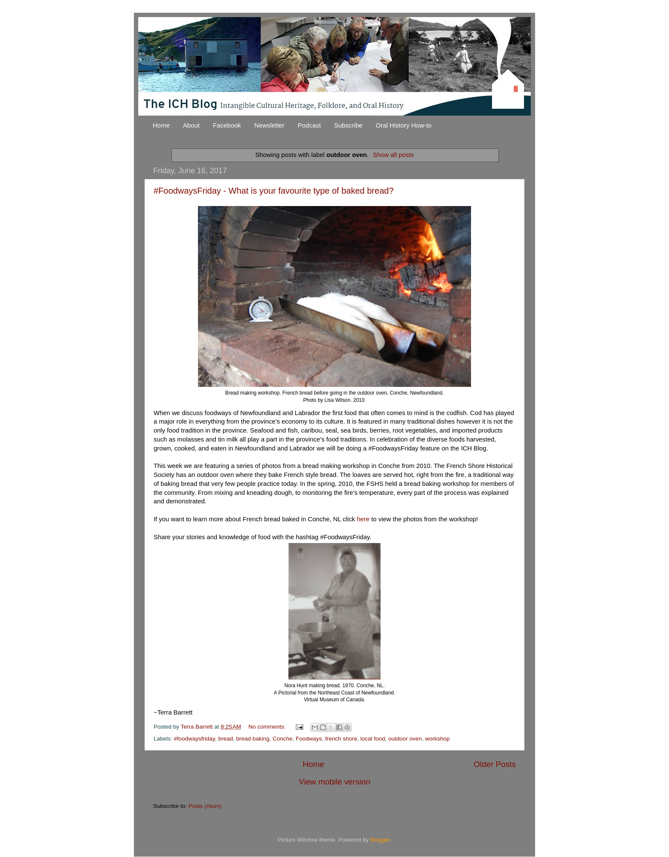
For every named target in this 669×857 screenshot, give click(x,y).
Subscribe (348, 125)
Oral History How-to (404, 125)
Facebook (227, 125)
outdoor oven (405, 738)
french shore (341, 738)
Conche (283, 738)
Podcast (309, 125)
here (364, 519)
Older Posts (495, 764)
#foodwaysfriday (194, 738)
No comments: (267, 726)
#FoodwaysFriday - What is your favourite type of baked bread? (274, 190)
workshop (437, 738)
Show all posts (393, 154)
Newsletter (269, 125)
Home (161, 125)
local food (373, 738)
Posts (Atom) (205, 806)
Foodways (309, 738)
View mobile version (334, 781)
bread (225, 738)
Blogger (380, 840)
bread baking (252, 738)
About (191, 125)
